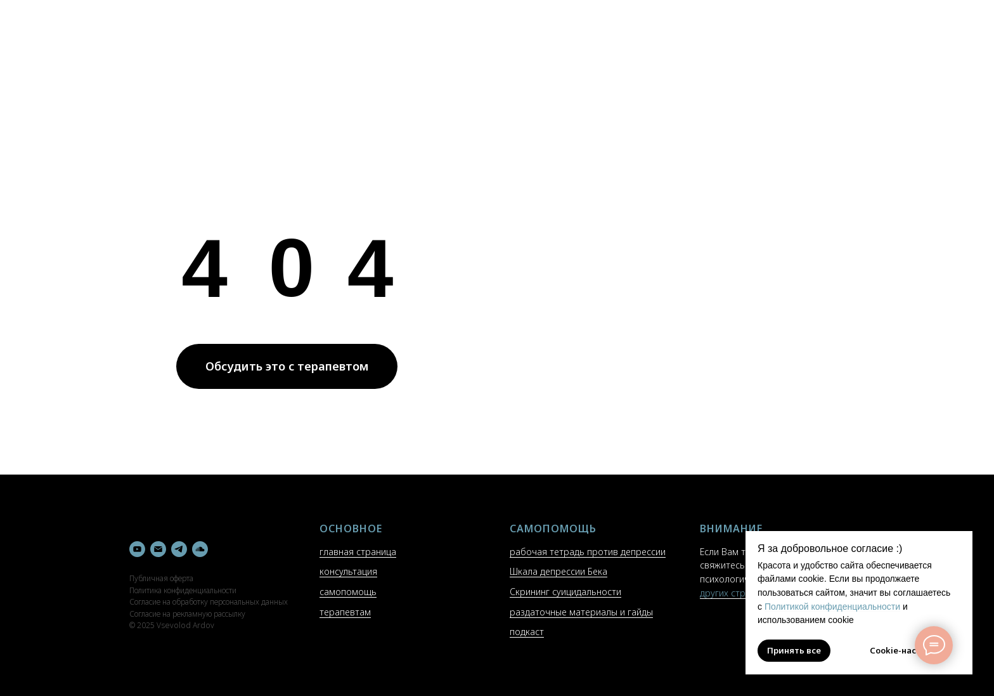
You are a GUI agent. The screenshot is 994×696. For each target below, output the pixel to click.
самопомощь (348, 592)
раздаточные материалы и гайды (581, 612)
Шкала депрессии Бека (558, 571)
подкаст (527, 632)
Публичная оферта (161, 578)
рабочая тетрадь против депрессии (588, 552)
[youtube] (137, 549)
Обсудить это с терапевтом (287, 366)
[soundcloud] (200, 549)
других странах (732, 593)
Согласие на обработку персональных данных (208, 601)
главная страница (358, 552)
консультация (348, 571)
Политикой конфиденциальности (832, 606)
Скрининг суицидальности (565, 592)
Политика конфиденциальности (182, 590)
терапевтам (345, 612)
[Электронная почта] (158, 549)
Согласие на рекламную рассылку (187, 613)
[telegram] (179, 549)
